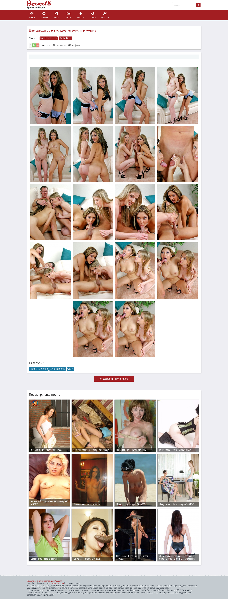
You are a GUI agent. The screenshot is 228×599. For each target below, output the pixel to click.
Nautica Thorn (48, 38)
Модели (81, 15)
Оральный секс (39, 369)
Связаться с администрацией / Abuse (44, 581)
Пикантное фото (41, 5)
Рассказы (105, 15)
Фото (68, 15)
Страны (93, 15)
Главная (32, 15)
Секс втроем (57, 369)
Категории (44, 15)
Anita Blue (65, 38)
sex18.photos (58, 583)
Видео (56, 15)
